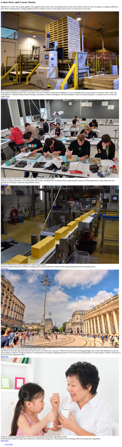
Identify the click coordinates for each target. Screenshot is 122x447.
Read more (4, 98)
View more (9, 444)
